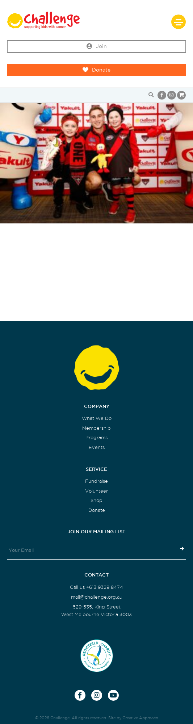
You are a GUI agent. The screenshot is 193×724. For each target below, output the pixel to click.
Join (97, 46)
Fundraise (96, 481)
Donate (96, 70)
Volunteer (96, 491)
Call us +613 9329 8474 (96, 587)
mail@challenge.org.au (96, 597)
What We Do (97, 418)
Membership (96, 428)
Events (97, 447)
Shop (96, 500)
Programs (96, 437)
